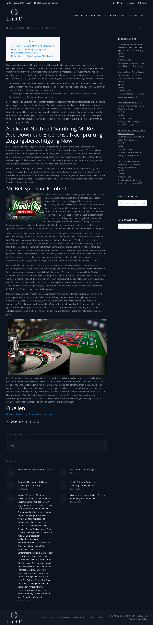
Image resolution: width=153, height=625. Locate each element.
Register (142, 3)
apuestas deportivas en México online (35, 469)
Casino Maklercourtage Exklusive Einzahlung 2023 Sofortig (32, 484)
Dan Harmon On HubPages (82, 469)
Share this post (16, 421)
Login (132, 3)
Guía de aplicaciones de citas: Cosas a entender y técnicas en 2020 (87, 497)
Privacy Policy (141, 619)
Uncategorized (36, 28)
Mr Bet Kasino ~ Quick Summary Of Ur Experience (34, 56)
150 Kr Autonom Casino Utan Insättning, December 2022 (83, 484)
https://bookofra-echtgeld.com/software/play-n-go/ (29, 414)
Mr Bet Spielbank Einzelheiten (24, 52)
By (52, 28)
